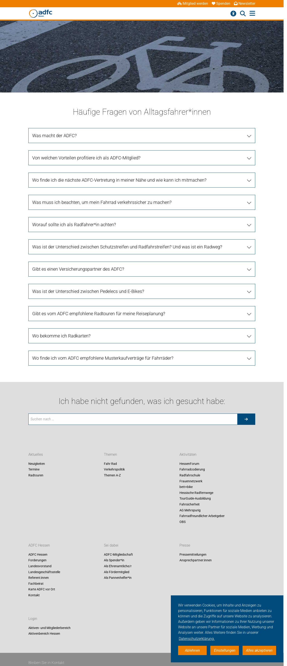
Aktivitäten (187, 454)
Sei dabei (111, 545)
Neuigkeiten (36, 463)
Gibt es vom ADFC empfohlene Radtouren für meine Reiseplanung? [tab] (98, 313)
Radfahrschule (189, 475)
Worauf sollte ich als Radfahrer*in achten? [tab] (74, 224)
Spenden (221, 3)
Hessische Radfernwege (196, 493)
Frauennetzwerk (190, 481)
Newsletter (244, 3)
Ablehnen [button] (192, 650)
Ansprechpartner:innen (195, 560)
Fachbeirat (36, 583)
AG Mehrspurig (190, 510)
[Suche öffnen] (243, 13)
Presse (184, 545)
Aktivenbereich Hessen (44, 634)
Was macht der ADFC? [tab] (54, 135)
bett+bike (186, 487)
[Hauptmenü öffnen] (252, 13)
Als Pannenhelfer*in (118, 578)
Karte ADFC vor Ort (41, 589)
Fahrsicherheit (189, 504)
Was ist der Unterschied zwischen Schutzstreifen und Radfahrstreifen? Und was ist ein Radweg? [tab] (127, 247)
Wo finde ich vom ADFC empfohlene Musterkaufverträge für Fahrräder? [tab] (102, 358)
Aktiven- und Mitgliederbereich (49, 628)
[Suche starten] (246, 419)
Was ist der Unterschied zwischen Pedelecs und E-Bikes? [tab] (88, 291)
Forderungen (37, 560)
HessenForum (189, 463)
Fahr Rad (110, 463)
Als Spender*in (114, 560)
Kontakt (34, 595)
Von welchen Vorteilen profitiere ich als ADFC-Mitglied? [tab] (86, 158)
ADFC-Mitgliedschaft (118, 554)
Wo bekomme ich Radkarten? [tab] (61, 336)
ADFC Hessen (39, 545)
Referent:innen (38, 578)
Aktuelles (35, 454)
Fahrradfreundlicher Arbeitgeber (202, 516)
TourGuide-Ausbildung (195, 498)
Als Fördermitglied (116, 572)
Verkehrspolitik (114, 469)
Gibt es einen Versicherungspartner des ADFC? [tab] (78, 269)
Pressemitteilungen (192, 554)
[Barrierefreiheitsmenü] (233, 13)
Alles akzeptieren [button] (259, 650)
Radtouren (35, 475)
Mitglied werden (192, 3)
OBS (182, 522)
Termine (33, 469)
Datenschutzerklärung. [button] (197, 638)
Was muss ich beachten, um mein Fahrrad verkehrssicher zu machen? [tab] (102, 202)
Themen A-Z (112, 475)
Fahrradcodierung (192, 469)
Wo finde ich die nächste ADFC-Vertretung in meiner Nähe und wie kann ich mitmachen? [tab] (119, 180)
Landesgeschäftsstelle (44, 572)
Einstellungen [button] (224, 650)
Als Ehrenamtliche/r (118, 566)
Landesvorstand (40, 566)
